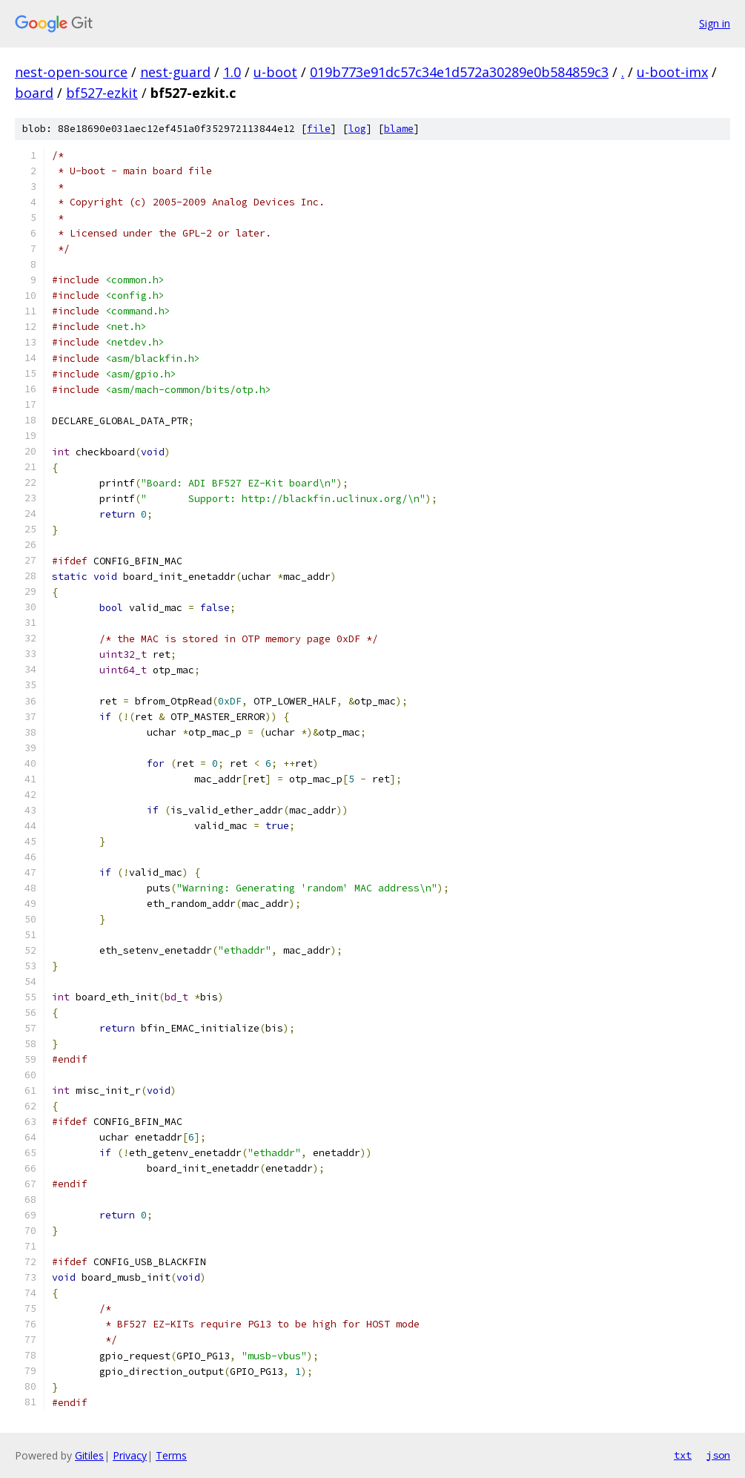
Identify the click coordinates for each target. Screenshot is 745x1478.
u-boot (275, 72)
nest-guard (175, 72)
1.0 (232, 72)
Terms (171, 1455)
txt (683, 1455)
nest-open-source (71, 72)
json (718, 1455)
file (319, 128)
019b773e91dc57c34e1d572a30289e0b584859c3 (459, 72)
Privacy (130, 1455)
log (357, 128)
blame (399, 128)
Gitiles (89, 1455)
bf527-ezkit (102, 93)
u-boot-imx (672, 72)
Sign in (714, 23)
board (34, 93)
